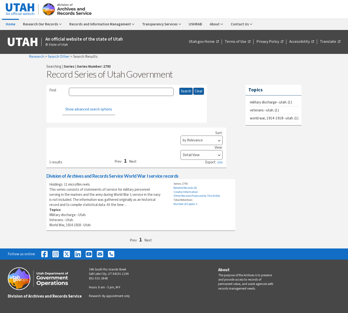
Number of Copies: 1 (185, 204)
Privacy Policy (269, 42)
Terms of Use (237, 42)
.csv (220, 162)
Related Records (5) (185, 188)
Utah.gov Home (204, 42)
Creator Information (186, 192)
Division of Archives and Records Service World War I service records (112, 176)
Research (37, 56)
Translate (330, 42)
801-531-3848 (98, 278)
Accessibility (301, 42)
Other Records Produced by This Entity (197, 196)
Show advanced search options (88, 109)
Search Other (59, 56)
